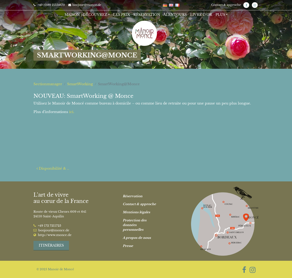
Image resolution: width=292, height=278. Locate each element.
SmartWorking (80, 84)
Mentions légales (136, 212)
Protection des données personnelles (134, 225)
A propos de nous (137, 238)
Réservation (146, 15)
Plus (220, 15)
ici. (71, 112)
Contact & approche (226, 5)
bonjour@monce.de (84, 5)
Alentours (175, 15)
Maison (72, 15)
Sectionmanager (47, 84)
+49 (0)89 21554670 (49, 5)
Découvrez (95, 15)
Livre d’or (201, 15)
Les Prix (121, 15)
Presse (128, 246)
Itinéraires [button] (51, 245)
